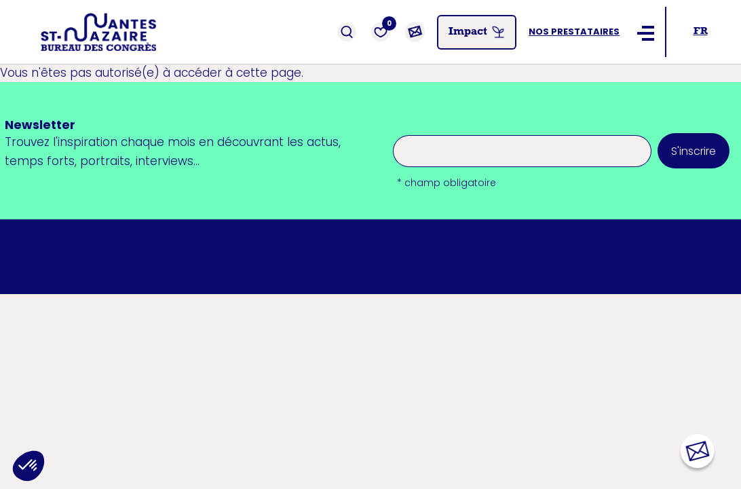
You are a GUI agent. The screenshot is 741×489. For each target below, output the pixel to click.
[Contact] (414, 32)
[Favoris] (380, 32)
